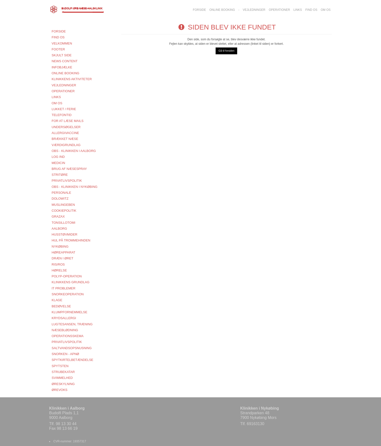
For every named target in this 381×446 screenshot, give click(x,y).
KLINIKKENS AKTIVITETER (72, 79)
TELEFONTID (62, 115)
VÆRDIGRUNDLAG (66, 145)
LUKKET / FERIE (64, 109)
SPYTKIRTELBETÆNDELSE (72, 360)
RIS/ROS (58, 264)
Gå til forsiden (226, 50)
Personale (61, 192)
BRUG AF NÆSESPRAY (69, 169)
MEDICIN (58, 163)
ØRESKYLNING (63, 384)
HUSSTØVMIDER (64, 234)
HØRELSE (59, 270)
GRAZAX (58, 216)
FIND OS (58, 37)
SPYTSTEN (60, 366)
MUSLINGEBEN (63, 205)
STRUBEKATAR (63, 372)
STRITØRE (60, 175)
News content (64, 61)
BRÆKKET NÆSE (65, 139)
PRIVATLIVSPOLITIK (67, 180)
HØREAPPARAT (63, 252)
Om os (57, 103)
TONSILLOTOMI (63, 222)
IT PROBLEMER (63, 288)
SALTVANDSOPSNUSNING (72, 348)
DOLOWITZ (60, 198)
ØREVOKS (59, 390)
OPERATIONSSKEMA (68, 336)
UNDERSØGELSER (66, 127)
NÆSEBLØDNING (65, 330)
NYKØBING (60, 246)
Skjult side (62, 55)
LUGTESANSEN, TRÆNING (72, 324)
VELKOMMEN (62, 43)
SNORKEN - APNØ (65, 354)
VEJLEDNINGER (64, 85)
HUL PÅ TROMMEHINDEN (71, 240)
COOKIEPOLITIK (64, 210)
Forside (59, 31)
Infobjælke (62, 67)
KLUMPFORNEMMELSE (69, 312)
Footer (58, 49)
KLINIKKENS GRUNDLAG (70, 282)
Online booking (65, 73)
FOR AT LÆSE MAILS (68, 121)
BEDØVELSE (61, 306)
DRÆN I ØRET (62, 258)
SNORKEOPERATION (68, 294)
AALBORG (59, 228)
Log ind (58, 157)
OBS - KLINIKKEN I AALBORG (74, 151)
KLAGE (57, 300)
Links (56, 97)
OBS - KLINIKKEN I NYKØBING (74, 187)
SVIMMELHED (62, 378)
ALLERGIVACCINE (65, 133)
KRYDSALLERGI (64, 318)
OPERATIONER (63, 91)
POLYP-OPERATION (67, 276)
